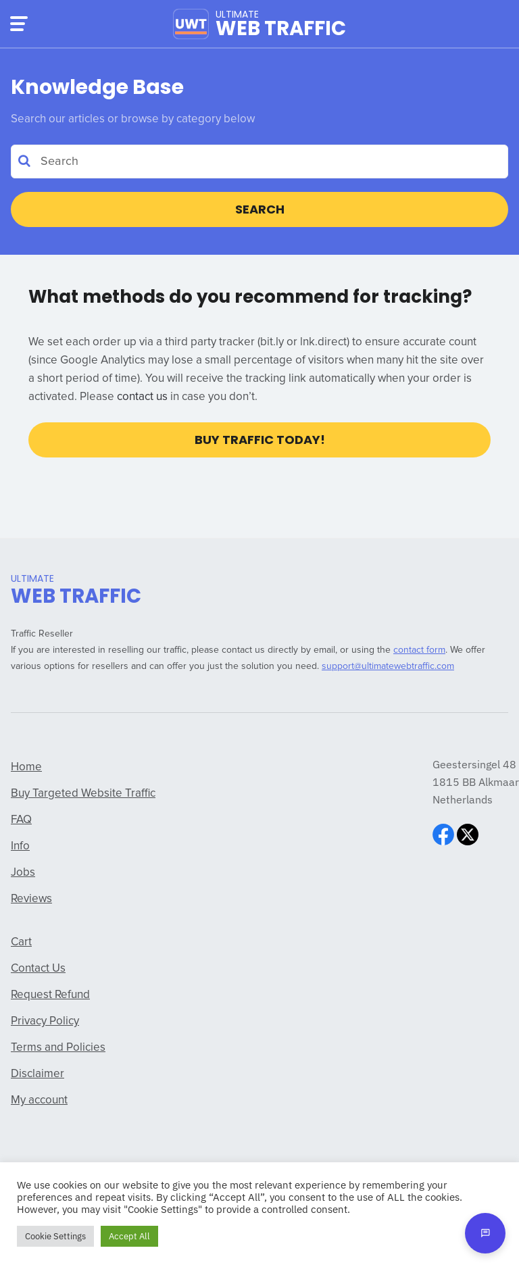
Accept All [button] (129, 1236)
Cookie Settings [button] (55, 1236)
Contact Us (38, 968)
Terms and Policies (58, 1047)
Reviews (31, 899)
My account (39, 1100)
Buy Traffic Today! (260, 439)
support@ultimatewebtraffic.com (388, 666)
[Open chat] (485, 1233)
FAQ (21, 820)
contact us (142, 397)
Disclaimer (37, 1074)
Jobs (23, 872)
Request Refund (50, 995)
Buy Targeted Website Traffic (83, 793)
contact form (419, 650)
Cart (21, 942)
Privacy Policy (45, 1021)
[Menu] (19, 24)
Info (20, 846)
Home (26, 767)
